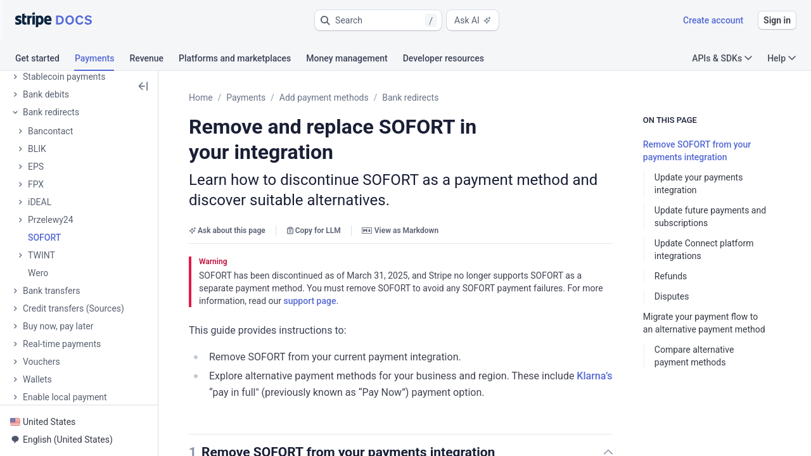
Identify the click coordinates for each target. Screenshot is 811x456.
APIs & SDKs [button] (722, 58)
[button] (378, 20)
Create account (713, 20)
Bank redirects (410, 97)
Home (201, 97)
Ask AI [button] (472, 20)
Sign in (777, 20)
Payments (245, 97)
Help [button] (781, 58)
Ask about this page (227, 230)
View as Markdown (400, 230)
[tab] (45, 60)
